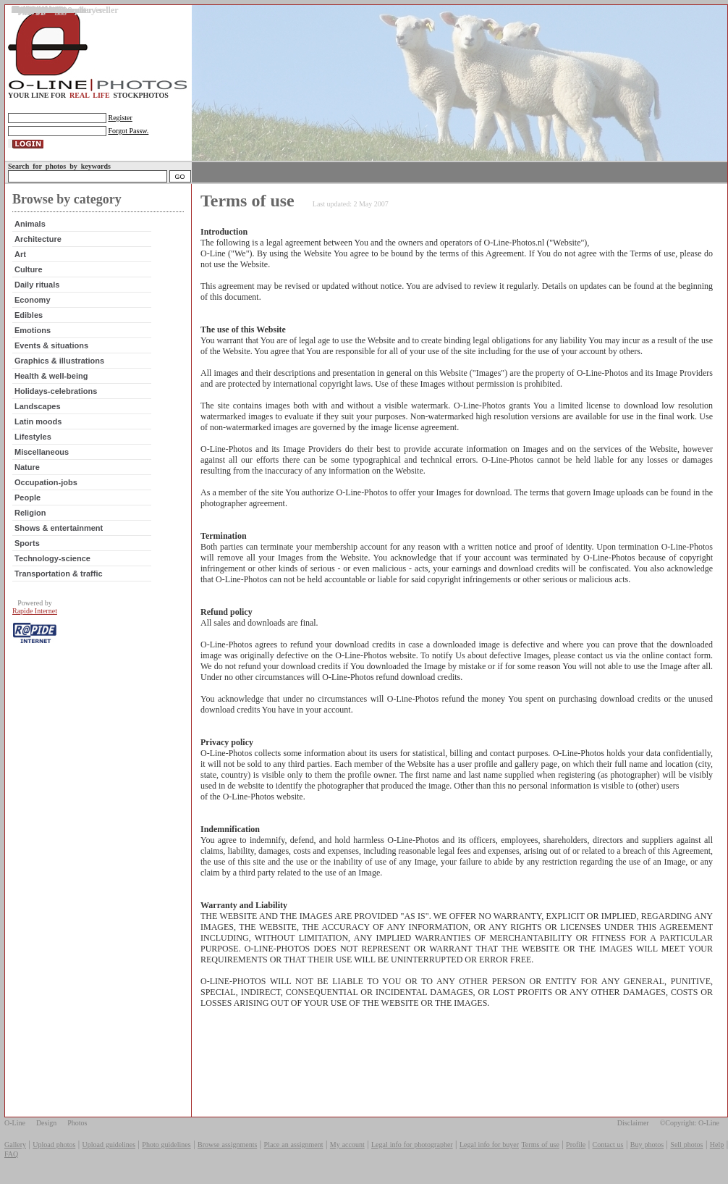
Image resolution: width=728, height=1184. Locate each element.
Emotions (32, 330)
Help (717, 1145)
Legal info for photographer (412, 1145)
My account (347, 1145)
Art (20, 254)
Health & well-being (51, 375)
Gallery (15, 1145)
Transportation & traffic (58, 573)
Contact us (608, 1145)
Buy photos (647, 1145)
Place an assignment (293, 1145)
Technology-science (52, 558)
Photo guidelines (166, 1145)
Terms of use (540, 1145)
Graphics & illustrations (59, 360)
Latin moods (38, 421)
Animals (30, 223)
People (27, 497)
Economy (32, 299)
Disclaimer (633, 1123)
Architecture (38, 239)
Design (46, 1123)
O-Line (14, 1123)
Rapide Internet (34, 611)
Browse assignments (227, 1145)
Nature (27, 467)
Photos (77, 1123)
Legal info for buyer (489, 1145)
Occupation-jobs (45, 482)
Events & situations (51, 345)
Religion (30, 512)
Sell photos (686, 1145)
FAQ (11, 1154)
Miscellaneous (41, 452)
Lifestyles (32, 436)
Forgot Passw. (129, 131)
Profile (575, 1145)
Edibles (28, 315)
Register (120, 118)
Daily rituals (36, 284)
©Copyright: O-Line (689, 1123)
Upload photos (54, 1145)
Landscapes (37, 406)
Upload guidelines (108, 1145)
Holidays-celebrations (55, 391)
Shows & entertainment (58, 528)
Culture (28, 269)
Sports (27, 543)
